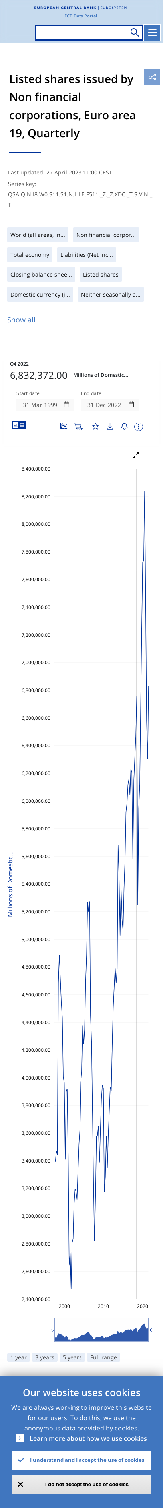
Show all (21, 319)
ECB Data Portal (80, 16)
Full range (103, 1357)
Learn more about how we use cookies (88, 1438)
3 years (44, 1357)
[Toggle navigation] (152, 33)
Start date (28, 393)
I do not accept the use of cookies (87, 1484)
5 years (72, 1357)
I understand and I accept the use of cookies (87, 1459)
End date (91, 393)
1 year (18, 1357)
